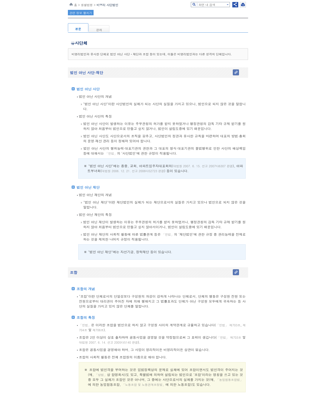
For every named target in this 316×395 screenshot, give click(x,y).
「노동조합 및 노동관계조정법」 (143, 384)
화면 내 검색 (206, 4)
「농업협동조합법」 (229, 379)
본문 (78, 29)
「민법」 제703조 (228, 325)
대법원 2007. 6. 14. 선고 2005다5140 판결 (108, 342)
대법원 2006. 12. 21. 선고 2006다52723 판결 (133, 171)
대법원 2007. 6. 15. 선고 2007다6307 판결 (203, 166)
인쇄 (243, 4)
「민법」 (111, 153)
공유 (235, 4)
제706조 (98, 330)
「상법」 (101, 375)
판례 (99, 30)
